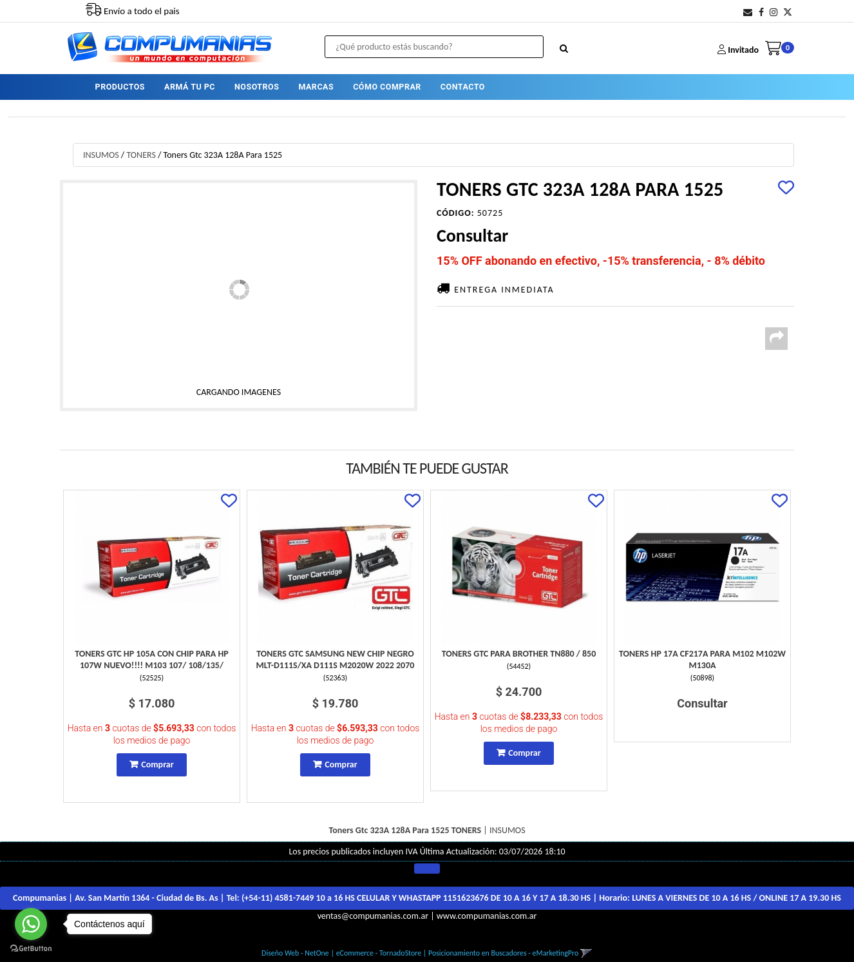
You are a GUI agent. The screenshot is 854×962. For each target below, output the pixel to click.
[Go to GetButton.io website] (31, 949)
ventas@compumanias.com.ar (373, 915)
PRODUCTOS (120, 86)
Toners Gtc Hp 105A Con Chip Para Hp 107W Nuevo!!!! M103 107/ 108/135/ (152, 659)
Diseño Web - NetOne (295, 952)
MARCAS (316, 86)
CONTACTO (463, 86)
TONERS (140, 154)
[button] (747, 12)
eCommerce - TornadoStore (379, 952)
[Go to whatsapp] (31, 924)
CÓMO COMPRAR (387, 86)
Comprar (157, 764)
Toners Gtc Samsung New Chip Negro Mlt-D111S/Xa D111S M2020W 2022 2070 (335, 659)
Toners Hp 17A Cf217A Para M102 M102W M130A (702, 659)
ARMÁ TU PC (189, 86)
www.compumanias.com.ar (487, 915)
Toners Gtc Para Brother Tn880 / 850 (519, 653)
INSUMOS (101, 154)
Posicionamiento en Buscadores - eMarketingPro (503, 952)
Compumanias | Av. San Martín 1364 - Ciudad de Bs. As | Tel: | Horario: (427, 897)
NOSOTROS (256, 86)
